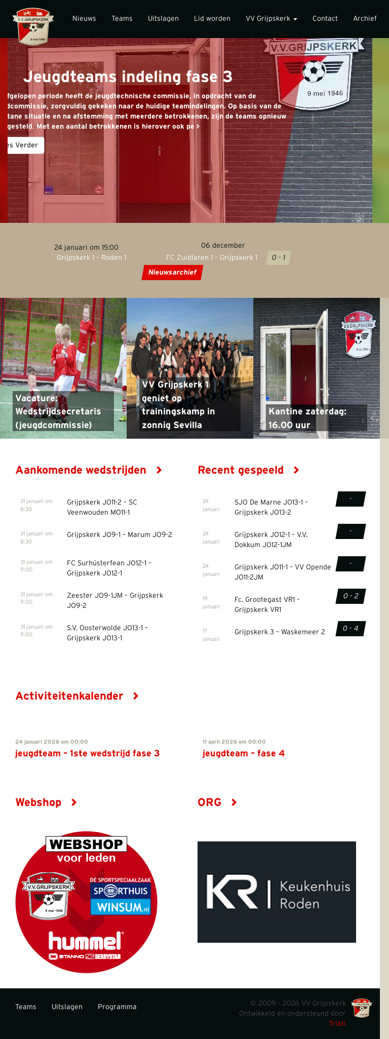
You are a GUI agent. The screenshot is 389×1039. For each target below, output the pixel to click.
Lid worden (212, 18)
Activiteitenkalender (77, 696)
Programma (117, 1007)
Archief (365, 18)
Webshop (46, 802)
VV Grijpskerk (271, 18)
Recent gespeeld (249, 470)
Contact (325, 18)
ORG (218, 802)
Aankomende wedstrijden (89, 470)
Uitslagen (163, 18)
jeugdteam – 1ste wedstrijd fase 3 (87, 753)
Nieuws (84, 18)
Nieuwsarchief (172, 272)
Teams (122, 18)
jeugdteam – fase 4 (244, 753)
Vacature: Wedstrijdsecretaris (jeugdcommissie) (58, 412)
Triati (337, 1023)
